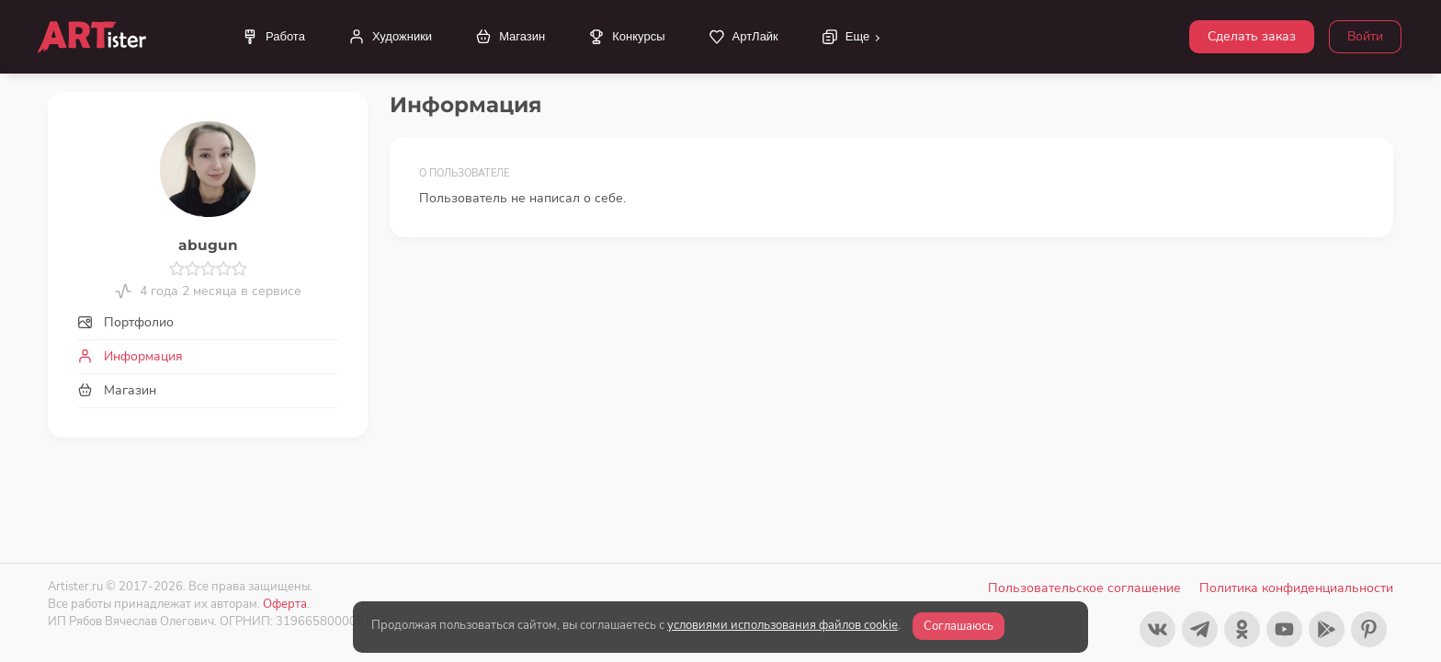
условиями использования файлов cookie (782, 625)
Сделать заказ (1252, 36)
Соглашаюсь (958, 626)
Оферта (285, 603)
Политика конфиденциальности (1296, 588)
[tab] (207, 322)
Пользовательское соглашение (1084, 588)
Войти (1365, 36)
